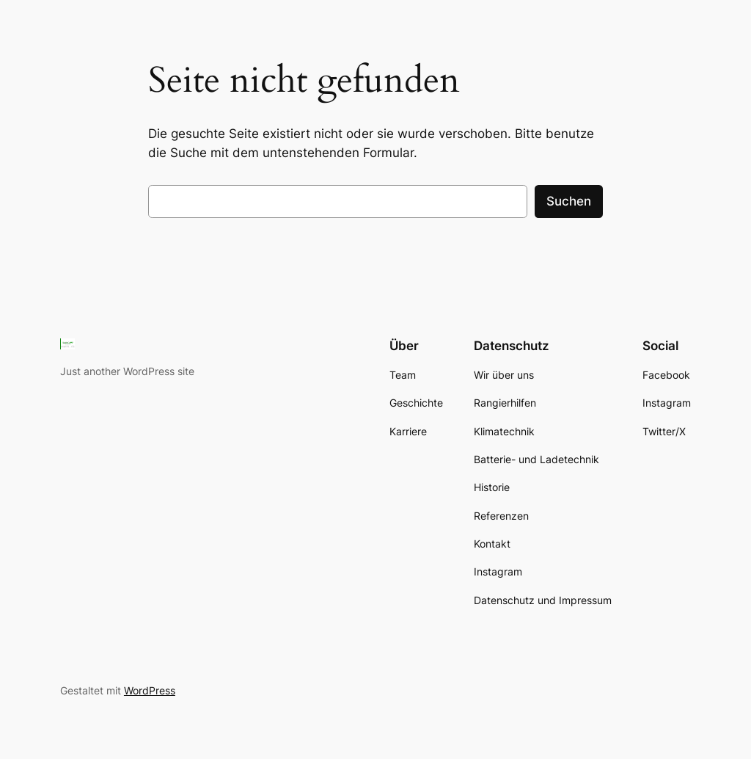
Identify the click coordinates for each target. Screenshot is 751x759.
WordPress (149, 690)
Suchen (568, 201)
